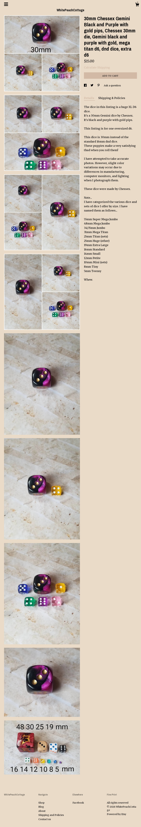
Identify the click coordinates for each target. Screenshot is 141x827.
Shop (41, 802)
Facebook (78, 802)
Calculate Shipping (97, 67)
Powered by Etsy (116, 814)
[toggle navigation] (6, 4)
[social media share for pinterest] (98, 85)
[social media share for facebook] (85, 85)
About (41, 810)
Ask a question (112, 85)
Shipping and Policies (51, 815)
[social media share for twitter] (92, 85)
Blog (41, 806)
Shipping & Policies (111, 98)
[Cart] (137, 5)
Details (89, 98)
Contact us (44, 819)
